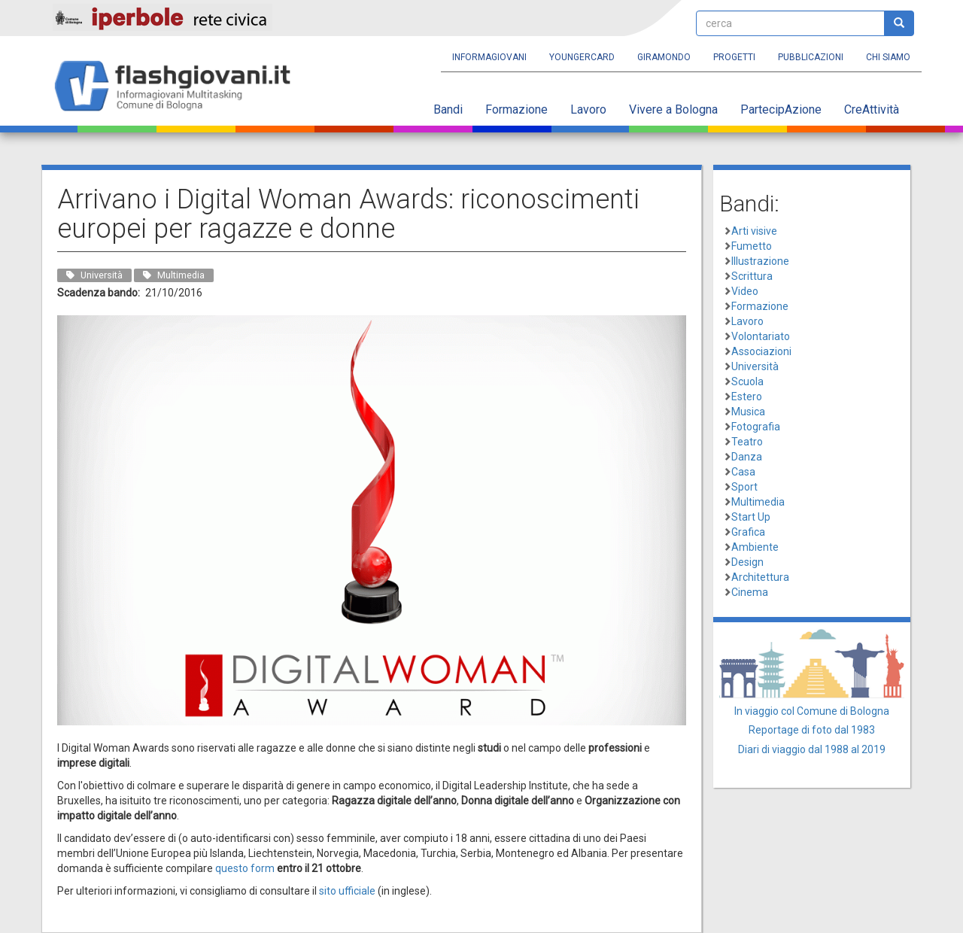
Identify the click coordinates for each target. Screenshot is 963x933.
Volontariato (760, 336)
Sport (744, 487)
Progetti (734, 57)
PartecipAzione (781, 109)
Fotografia (755, 427)
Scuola (747, 381)
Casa (743, 472)
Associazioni (761, 351)
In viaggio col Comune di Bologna (811, 711)
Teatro (747, 442)
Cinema (749, 592)
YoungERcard (582, 57)
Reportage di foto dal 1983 (812, 730)
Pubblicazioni (810, 57)
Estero (746, 397)
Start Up (750, 517)
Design (747, 562)
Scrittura (752, 276)
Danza (746, 457)
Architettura (760, 577)
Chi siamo (888, 57)
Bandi (448, 109)
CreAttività (871, 109)
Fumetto (751, 246)
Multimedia (758, 502)
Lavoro (588, 109)
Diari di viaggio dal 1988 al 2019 (812, 749)
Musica (748, 412)
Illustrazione (760, 261)
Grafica (748, 532)
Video (744, 291)
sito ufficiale (347, 891)
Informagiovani (489, 57)
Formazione (516, 109)
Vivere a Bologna (673, 109)
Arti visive (754, 231)
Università (755, 366)
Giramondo (664, 57)
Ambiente (755, 547)
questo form (245, 868)
